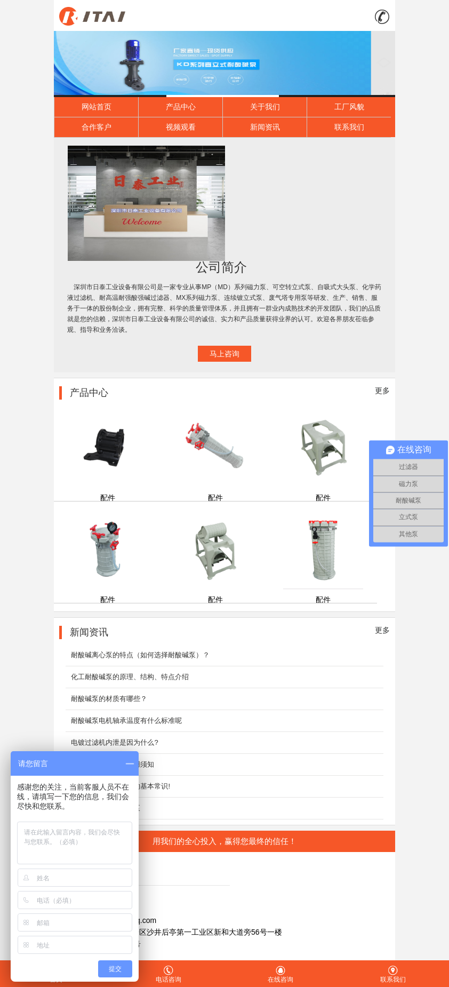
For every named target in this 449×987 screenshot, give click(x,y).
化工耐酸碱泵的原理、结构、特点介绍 (130, 677)
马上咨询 (224, 353)
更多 (382, 390)
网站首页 (96, 106)
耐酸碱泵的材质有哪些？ (109, 699)
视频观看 (181, 127)
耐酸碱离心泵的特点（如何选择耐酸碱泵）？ (140, 655)
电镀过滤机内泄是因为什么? (114, 742)
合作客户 (96, 127)
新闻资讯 (265, 127)
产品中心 (181, 106)
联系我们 (349, 127)
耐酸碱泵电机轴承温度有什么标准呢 (126, 721)
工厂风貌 (349, 106)
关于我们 (265, 106)
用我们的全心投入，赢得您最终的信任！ (224, 841)
